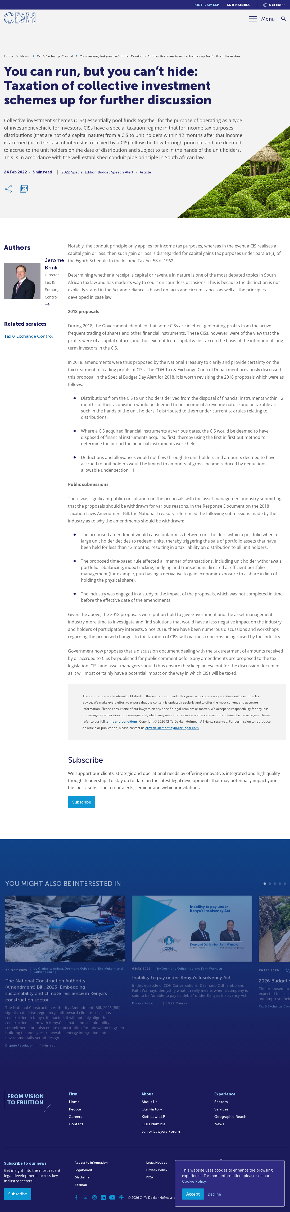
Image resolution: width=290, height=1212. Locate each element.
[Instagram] (94, 1197)
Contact (76, 1124)
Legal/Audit (83, 1170)
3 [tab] (275, 893)
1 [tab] (265, 893)
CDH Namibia (238, 5)
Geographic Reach (230, 1116)
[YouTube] (112, 1197)
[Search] (283, 19)
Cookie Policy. (194, 1181)
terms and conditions (122, 721)
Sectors (221, 1102)
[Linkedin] (103, 1197)
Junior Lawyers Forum (161, 1131)
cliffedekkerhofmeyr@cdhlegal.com (172, 728)
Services (221, 1109)
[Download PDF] (23, 190)
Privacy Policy (156, 1170)
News (25, 58)
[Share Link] (8, 190)
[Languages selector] (274, 4)
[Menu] (262, 19)
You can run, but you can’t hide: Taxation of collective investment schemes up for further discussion (160, 58)
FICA (149, 1177)
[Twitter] (85, 1197)
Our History (152, 1109)
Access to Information (91, 1162)
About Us (149, 1102)
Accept (193, 1194)
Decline (214, 1194)
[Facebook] (76, 1197)
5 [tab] (285, 893)
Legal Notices (156, 1162)
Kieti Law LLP (206, 5)
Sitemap (81, 1185)
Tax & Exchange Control (55, 58)
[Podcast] (121, 1197)
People (75, 1109)
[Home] (19, 18)
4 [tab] (280, 893)
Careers (75, 1116)
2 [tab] (270, 893)
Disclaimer (82, 1177)
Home (8, 58)
